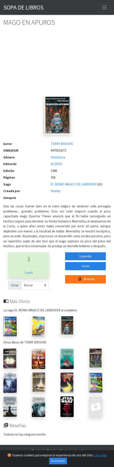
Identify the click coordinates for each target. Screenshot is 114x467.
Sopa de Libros (23, 7)
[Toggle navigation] (104, 7)
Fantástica (58, 157)
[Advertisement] (57, 64)
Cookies (52, 451)
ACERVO (56, 164)
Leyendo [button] (85, 256)
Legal (78, 451)
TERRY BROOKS (62, 144)
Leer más (100, 456)
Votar (15, 285)
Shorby (55, 191)
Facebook (38, 451)
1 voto (28, 272)
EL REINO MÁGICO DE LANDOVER (74, 184)
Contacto (66, 451)
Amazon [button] (86, 279)
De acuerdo (58, 462)
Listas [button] (85, 266)
